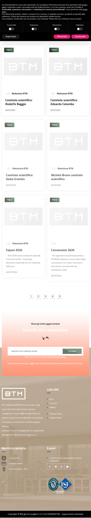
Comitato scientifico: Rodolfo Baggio (19, 102)
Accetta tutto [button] (80, 36)
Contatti (53, 403)
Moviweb (79, 514)
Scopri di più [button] (11, 36)
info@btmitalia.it (16, 464)
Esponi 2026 (16, 250)
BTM (51, 399)
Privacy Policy (59, 357)
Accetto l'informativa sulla (45, 357)
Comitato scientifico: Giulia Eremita (21, 177)
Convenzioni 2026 (64, 250)
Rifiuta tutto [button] (62, 36)
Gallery (52, 407)
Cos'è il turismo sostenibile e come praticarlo (65, 460)
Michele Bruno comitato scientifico (68, 177)
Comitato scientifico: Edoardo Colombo (64, 102)
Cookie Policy (55, 418)
